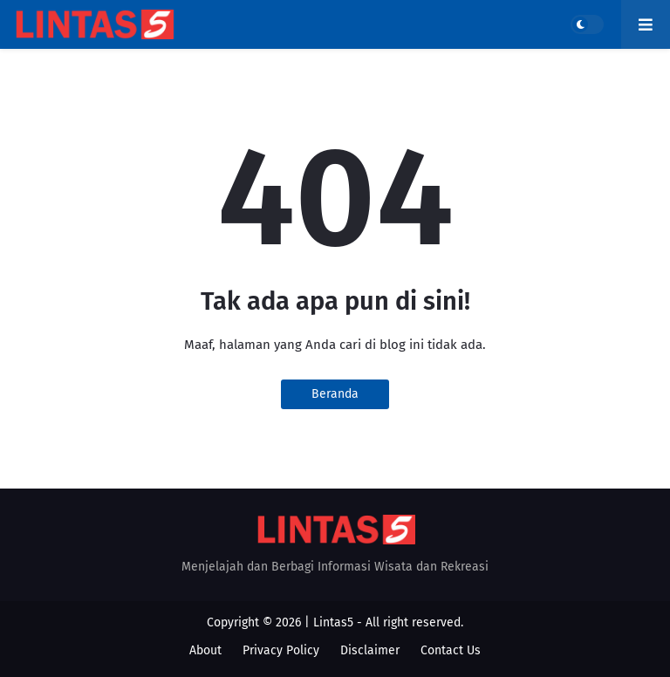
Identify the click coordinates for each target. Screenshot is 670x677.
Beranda (335, 393)
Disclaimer (370, 650)
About (205, 650)
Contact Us (450, 650)
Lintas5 (333, 622)
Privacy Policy (281, 650)
